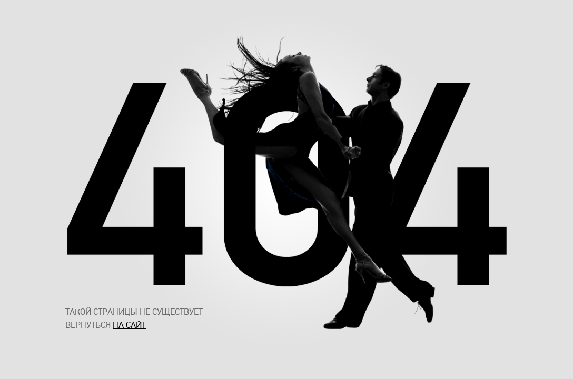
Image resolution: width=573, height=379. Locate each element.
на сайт (129, 325)
